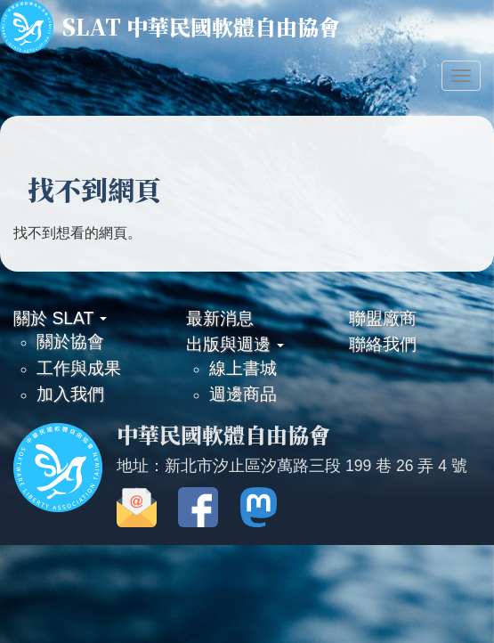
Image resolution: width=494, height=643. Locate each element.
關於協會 (70, 341)
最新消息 (220, 318)
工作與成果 (78, 368)
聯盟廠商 (383, 318)
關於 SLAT (60, 318)
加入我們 (70, 393)
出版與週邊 (235, 344)
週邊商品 (243, 393)
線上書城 (243, 368)
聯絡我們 (383, 344)
